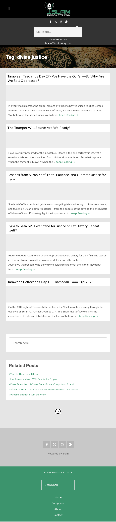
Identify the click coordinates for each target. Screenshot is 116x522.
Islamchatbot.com (58, 40)
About (58, 510)
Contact (58, 515)
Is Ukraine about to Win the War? (27, 395)
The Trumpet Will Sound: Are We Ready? (38, 128)
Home (58, 498)
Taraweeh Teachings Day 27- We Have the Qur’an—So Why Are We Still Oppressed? (55, 79)
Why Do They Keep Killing (23, 374)
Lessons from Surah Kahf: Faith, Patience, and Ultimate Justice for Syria (56, 177)
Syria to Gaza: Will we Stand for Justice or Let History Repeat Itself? (53, 228)
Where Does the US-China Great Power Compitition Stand (41, 385)
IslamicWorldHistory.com (58, 43)
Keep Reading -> (69, 115)
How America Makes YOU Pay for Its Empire (33, 379)
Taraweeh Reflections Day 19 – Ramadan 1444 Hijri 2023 (50, 282)
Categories (58, 504)
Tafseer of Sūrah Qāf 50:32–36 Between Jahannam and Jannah (43, 390)
